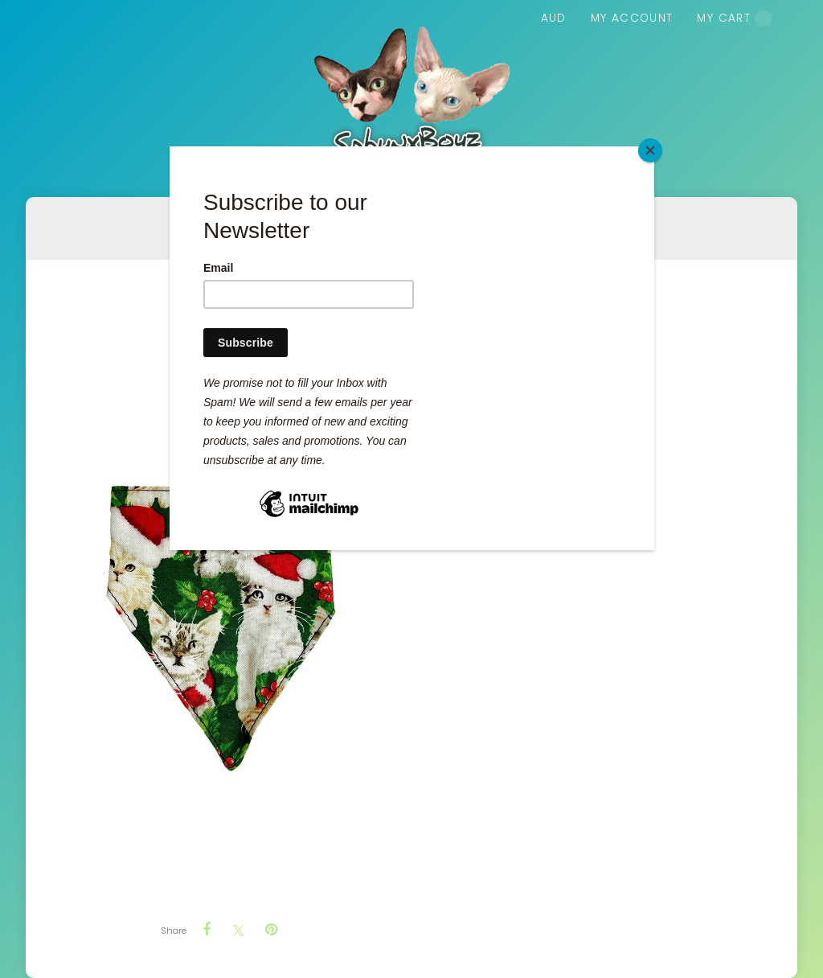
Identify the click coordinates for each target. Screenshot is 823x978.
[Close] (650, 150)
